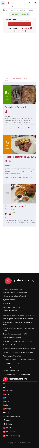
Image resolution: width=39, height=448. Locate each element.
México (6, 394)
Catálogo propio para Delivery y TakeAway (18, 359)
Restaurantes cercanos (19, 24)
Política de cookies (10, 311)
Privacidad (6, 303)
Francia (6, 398)
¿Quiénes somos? (9, 300)
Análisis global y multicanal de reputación (18, 319)
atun (25, 128)
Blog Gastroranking (11, 436)
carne (15, 128)
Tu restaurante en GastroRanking (15, 292)
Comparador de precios (11, 363)
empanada (8, 128)
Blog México (9, 432)
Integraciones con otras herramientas (16, 374)
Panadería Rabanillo (16, 107)
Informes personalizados (12, 367)
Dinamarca (8, 391)
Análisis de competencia (12, 338)
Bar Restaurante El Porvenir (16, 207)
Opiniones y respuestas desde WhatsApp (18, 352)
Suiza (6, 413)
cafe (6, 177)
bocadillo (12, 177)
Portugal (7, 409)
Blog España (9, 428)
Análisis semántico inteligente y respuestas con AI (19, 329)
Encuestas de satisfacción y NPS (15, 334)
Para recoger (26, 28)
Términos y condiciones (11, 307)
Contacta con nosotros (11, 416)
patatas (29, 177)
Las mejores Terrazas (20, 14)
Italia (6, 402)
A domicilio (22, 31)
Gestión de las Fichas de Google (14, 345)
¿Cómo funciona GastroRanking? (15, 296)
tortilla (18, 177)
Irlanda (6, 405)
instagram (8, 424)
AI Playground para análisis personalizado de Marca (19, 323)
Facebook (8, 420)
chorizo (20, 128)
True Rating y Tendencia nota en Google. (17, 341)
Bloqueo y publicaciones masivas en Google (19, 349)
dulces (30, 128)
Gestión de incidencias (11, 370)
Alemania (7, 387)
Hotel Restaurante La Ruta (20, 156)
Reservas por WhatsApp (12, 356)
